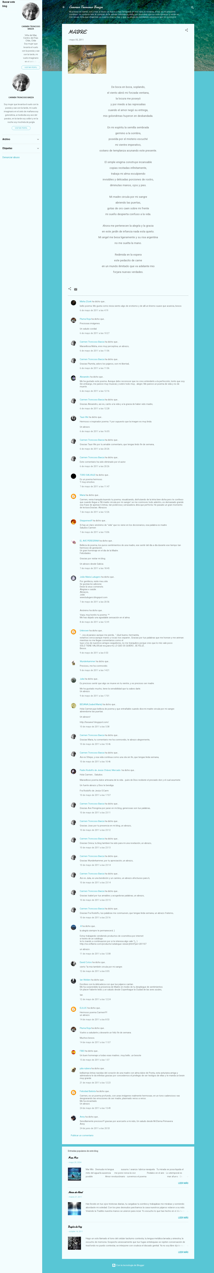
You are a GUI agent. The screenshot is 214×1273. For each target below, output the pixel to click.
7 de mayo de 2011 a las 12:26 (94, 512)
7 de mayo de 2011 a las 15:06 (94, 532)
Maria (82, 495)
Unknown (84, 630)
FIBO (82, 1051)
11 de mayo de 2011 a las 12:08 (95, 953)
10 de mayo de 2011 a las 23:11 (95, 812)
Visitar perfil (31, 67)
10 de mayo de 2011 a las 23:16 (95, 917)
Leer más (183, 1183)
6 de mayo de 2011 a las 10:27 (94, 333)
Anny (82, 1116)
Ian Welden (85, 979)
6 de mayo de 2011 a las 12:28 (94, 408)
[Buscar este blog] (9, 11)
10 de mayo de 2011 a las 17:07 (95, 795)
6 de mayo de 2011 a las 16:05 (94, 431)
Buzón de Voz (75, 1227)
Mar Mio (73, 1158)
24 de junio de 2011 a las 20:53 (95, 1128)
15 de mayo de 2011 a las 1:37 (94, 1060)
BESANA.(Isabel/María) (91, 704)
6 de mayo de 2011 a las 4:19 (94, 310)
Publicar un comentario (82, 1135)
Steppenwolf (86, 520)
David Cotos (86, 962)
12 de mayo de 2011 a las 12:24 (95, 999)
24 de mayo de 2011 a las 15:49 (95, 1108)
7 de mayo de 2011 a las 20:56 (94, 601)
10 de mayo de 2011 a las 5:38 (94, 726)
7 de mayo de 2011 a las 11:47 (94, 486)
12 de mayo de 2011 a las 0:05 (94, 971)
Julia (82, 679)
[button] (186, 30)
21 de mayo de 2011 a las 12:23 (95, 1082)
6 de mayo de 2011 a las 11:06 (94, 350)
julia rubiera (85, 1068)
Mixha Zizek (85, 301)
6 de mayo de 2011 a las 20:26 (94, 449)
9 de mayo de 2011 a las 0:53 (94, 652)
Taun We (84, 417)
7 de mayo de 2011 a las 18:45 (94, 568)
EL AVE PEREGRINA (89, 540)
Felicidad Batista (88, 1091)
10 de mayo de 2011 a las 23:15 (95, 900)
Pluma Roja (85, 319)
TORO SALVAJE (87, 475)
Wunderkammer (87, 661)
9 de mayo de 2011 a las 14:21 (94, 670)
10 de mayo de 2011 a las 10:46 (95, 744)
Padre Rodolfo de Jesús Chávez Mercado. (100, 770)
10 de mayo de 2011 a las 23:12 (95, 830)
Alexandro (85, 376)
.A (81, 926)
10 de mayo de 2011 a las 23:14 (95, 865)
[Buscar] (192, 8)
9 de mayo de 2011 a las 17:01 (94, 695)
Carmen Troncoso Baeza (86, 7)
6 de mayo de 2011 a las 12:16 (94, 391)
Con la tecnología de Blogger (128, 1265)
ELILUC (83, 1008)
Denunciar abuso (11, 157)
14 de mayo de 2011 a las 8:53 (94, 1019)
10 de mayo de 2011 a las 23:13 (95, 847)
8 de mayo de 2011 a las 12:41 (94, 622)
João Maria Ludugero (90, 577)
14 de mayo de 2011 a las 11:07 (95, 1042)
